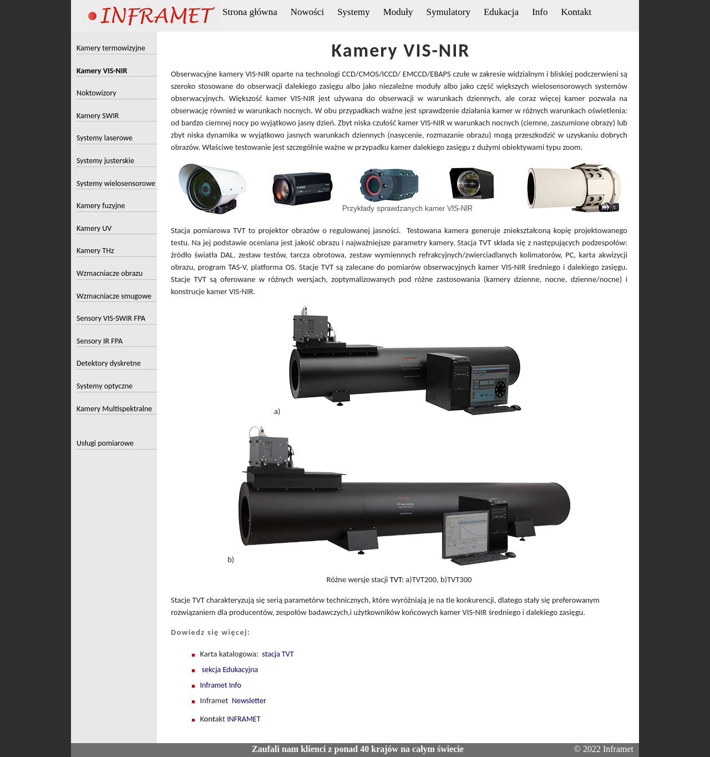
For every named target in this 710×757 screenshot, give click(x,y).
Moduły (398, 12)
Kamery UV (94, 228)
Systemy (353, 12)
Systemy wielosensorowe (116, 183)
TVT (395, 579)
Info (539, 12)
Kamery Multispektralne (114, 408)
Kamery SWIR (98, 115)
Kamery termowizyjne (111, 48)
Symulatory (448, 12)
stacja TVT (277, 654)
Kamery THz (95, 250)
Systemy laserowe (105, 138)
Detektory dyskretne (109, 363)
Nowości (307, 12)
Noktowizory (96, 93)
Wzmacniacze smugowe (114, 296)
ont (209, 719)
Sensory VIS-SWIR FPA (111, 318)
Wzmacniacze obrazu (110, 273)
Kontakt (576, 12)
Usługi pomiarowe (105, 443)
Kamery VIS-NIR (102, 70)
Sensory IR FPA (100, 341)
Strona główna (249, 12)
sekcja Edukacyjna (230, 669)
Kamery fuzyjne (101, 205)
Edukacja (501, 12)
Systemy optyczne (105, 386)
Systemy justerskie (105, 160)
